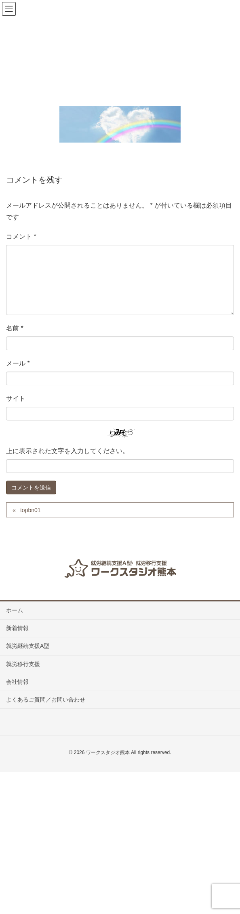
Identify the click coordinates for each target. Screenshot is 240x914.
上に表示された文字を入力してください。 (67, 451)
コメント (21, 236)
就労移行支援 (23, 664)
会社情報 (17, 682)
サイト (15, 398)
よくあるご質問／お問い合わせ (45, 699)
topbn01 (30, 510)
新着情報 (17, 628)
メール (18, 363)
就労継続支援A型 (27, 646)
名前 (14, 328)
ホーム (14, 610)
